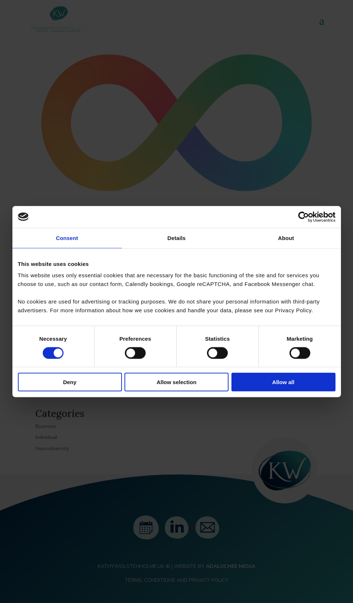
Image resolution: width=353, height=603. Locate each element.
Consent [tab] (67, 238)
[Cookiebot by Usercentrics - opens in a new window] (303, 216)
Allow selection (176, 382)
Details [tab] (177, 238)
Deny (70, 382)
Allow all (283, 382)
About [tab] (286, 238)
